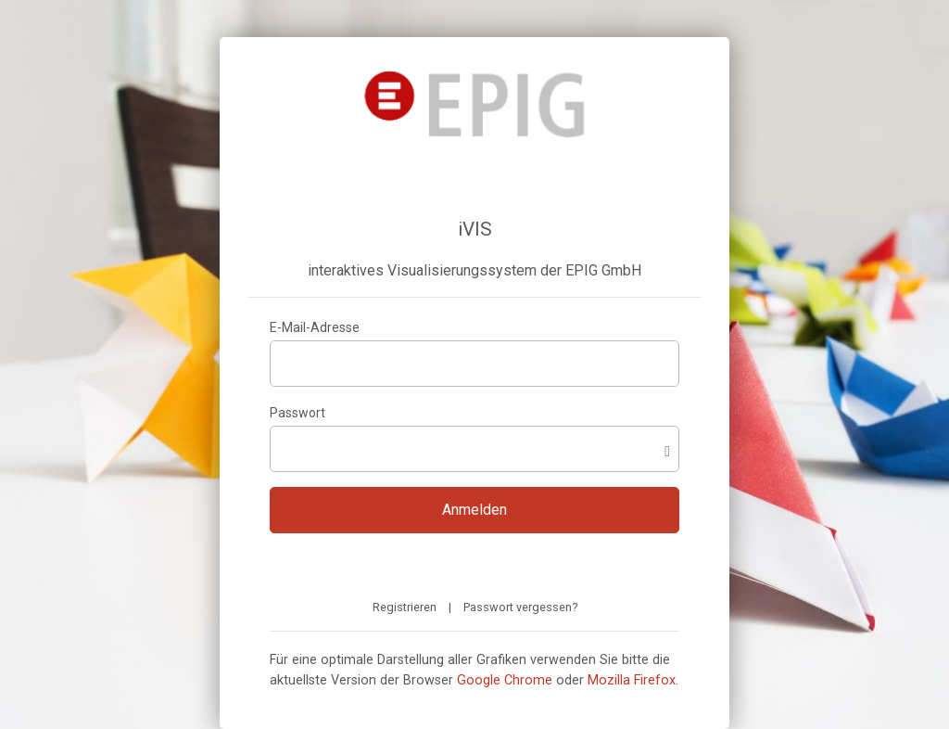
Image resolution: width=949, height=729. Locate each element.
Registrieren (405, 607)
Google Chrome (504, 680)
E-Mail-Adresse (315, 327)
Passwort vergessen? (520, 607)
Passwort (297, 412)
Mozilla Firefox (632, 680)
